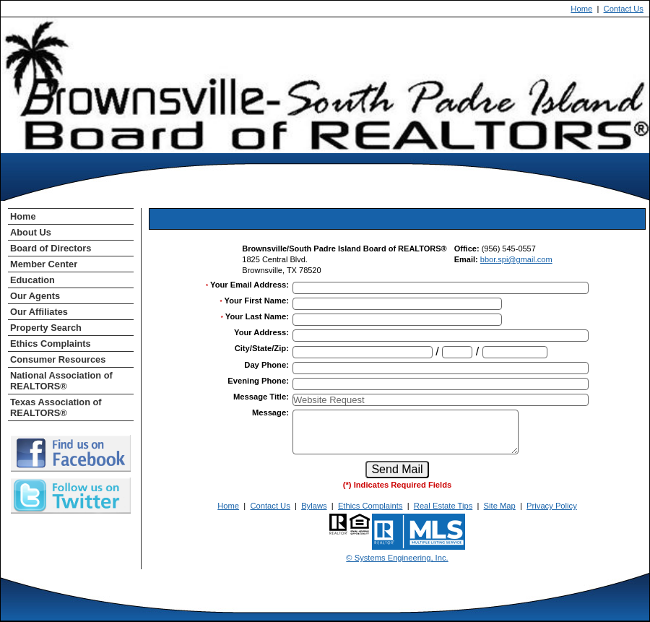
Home (581, 8)
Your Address (261, 332)
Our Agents (35, 295)
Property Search (46, 327)
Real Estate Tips (443, 505)
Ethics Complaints (50, 343)
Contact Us (624, 8)
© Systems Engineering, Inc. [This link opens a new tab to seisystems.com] (397, 557)
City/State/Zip (262, 348)
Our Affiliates (39, 311)
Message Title (261, 396)
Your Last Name (257, 316)
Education (32, 280)
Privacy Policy (551, 505)
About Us (30, 232)
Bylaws (313, 505)
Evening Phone (258, 380)
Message (270, 412)
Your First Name (257, 300)
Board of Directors (50, 248)
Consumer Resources (57, 359)
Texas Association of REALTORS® (56, 407)
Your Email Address (249, 284)
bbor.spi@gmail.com (516, 259)
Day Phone (266, 364)
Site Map (500, 505)
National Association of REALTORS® (61, 381)
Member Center (43, 264)
